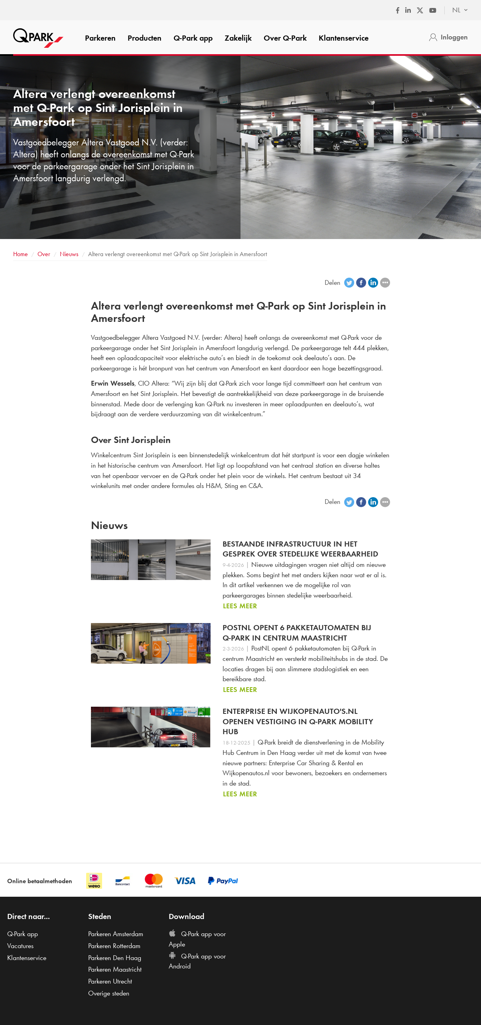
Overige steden (108, 993)
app (193, 38)
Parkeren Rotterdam (114, 945)
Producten (145, 38)
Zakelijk (238, 38)
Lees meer (240, 606)
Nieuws (69, 254)
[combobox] (456, 10)
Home (20, 254)
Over (285, 38)
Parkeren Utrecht (110, 981)
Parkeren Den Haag (114, 957)
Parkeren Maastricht (115, 969)
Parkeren (100, 38)
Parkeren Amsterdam (115, 933)
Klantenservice (344, 38)
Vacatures (20, 945)
